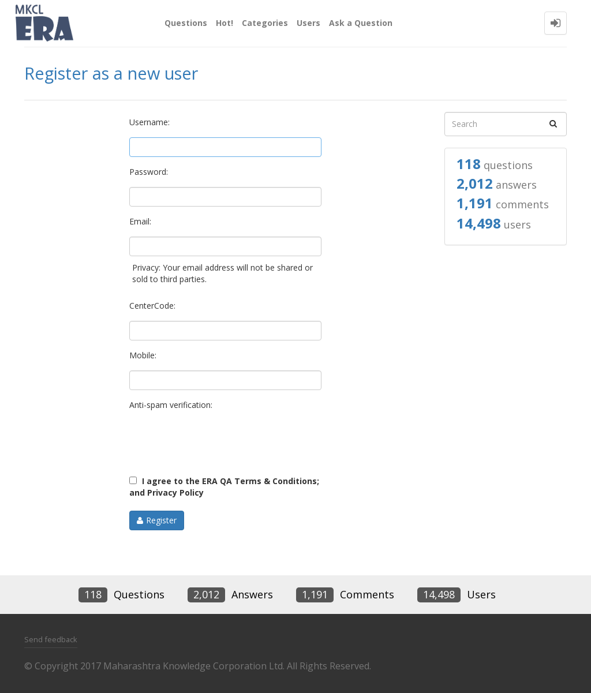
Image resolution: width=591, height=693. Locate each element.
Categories (265, 22)
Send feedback (50, 639)
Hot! (224, 22)
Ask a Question (360, 22)
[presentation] (217, 442)
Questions (185, 22)
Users (308, 22)
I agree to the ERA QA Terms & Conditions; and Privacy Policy (224, 486)
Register (161, 520)
